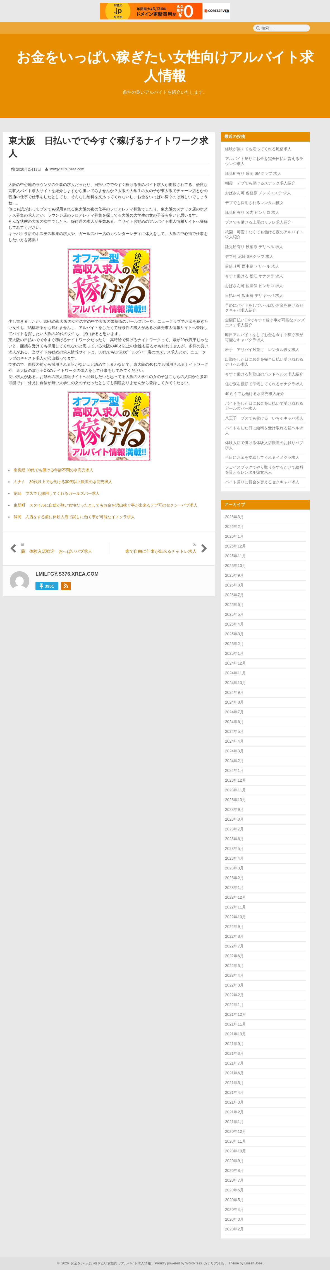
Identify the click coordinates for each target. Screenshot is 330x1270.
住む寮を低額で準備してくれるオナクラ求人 (264, 384)
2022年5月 (234, 965)
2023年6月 (234, 839)
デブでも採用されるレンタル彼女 (254, 202)
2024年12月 (235, 663)
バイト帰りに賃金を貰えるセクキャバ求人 (262, 482)
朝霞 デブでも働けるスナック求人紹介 (260, 183)
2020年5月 (234, 1200)
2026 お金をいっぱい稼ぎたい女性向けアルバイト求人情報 (105, 1263)
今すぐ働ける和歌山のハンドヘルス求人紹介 (264, 374)
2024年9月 (234, 692)
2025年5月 (234, 614)
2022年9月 (234, 926)
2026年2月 (234, 526)
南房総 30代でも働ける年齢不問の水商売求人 (53, 470)
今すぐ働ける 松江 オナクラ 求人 (254, 276)
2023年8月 (234, 819)
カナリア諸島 (214, 1263)
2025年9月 (234, 575)
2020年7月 (234, 1180)
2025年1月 (234, 653)
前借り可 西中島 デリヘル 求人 (252, 266)
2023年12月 (235, 780)
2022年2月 (234, 995)
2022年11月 (235, 907)
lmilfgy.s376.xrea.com (66, 169)
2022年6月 (234, 956)
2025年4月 (234, 624)
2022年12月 (235, 897)
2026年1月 (234, 536)
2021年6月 (234, 1073)
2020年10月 (235, 1151)
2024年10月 (235, 682)
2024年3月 (234, 751)
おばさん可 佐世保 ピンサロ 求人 (254, 285)
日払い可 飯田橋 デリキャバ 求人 (254, 295)
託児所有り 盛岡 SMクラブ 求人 (253, 173)
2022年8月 (234, 936)
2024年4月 (234, 741)
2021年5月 (234, 1082)
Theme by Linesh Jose (246, 1263)
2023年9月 (234, 809)
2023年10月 (235, 800)
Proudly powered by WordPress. (179, 1263)
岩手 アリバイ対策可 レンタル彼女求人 (262, 349)
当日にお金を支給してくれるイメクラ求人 (262, 457)
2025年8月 (234, 585)
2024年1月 (234, 770)
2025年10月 (235, 565)
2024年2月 (234, 760)
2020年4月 (234, 1209)
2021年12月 (235, 1014)
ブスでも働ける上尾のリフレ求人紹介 (258, 222)
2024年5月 (234, 731)
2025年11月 (235, 556)
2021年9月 (234, 1043)
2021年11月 (235, 1024)
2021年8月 (234, 1053)
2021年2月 (234, 1112)
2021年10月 (235, 1034)
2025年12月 (235, 546)
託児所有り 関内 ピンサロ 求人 (252, 212)
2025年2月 (234, 643)
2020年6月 (234, 1190)
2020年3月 (234, 1219)
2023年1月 (234, 887)
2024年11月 (235, 673)
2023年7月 (234, 829)
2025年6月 (234, 604)
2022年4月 (234, 975)
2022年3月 (234, 985)
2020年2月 (234, 1229)
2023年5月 (234, 848)
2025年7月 (234, 595)
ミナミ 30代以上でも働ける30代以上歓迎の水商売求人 (63, 481)
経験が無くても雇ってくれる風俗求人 (258, 149)
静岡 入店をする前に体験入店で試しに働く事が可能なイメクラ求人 (74, 517)
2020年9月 (234, 1160)
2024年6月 (234, 721)
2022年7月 (234, 946)
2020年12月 (235, 1131)
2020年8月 (234, 1170)
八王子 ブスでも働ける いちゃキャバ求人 (264, 418)
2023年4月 (234, 858)
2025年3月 (234, 634)
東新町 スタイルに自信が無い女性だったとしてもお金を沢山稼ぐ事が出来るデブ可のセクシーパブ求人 (105, 505)
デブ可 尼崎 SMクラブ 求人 (249, 256)
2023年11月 (235, 790)
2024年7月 (234, 712)
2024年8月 (234, 702)
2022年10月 (235, 917)
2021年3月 (234, 1102)
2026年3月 (234, 517)
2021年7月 (234, 1063)
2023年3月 (234, 868)
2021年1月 (234, 1121)
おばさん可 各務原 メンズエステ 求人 (258, 193)
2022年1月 (234, 1004)
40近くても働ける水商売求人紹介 (254, 393)
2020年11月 (235, 1141)
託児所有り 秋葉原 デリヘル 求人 (254, 246)
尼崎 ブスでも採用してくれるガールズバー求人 (57, 493)
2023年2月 (234, 878)
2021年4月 (234, 1092)
